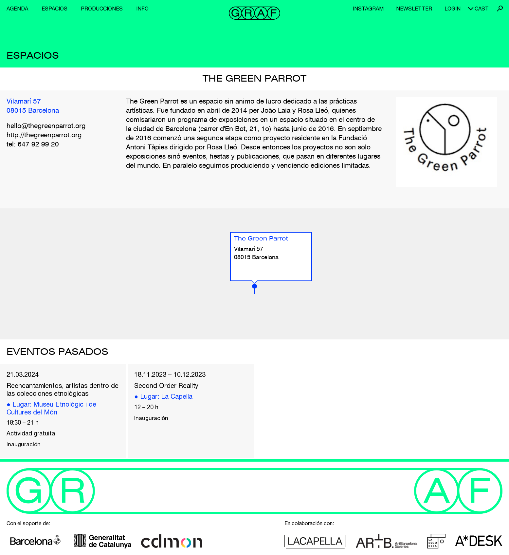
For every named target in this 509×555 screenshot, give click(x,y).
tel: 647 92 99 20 (33, 144)
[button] (254, 289)
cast (482, 8)
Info (142, 8)
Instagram (368, 8)
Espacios (54, 8)
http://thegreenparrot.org (44, 135)
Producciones (102, 8)
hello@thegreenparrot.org (46, 126)
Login (453, 8)
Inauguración (24, 446)
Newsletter (414, 8)
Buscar (500, 8)
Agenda (17, 8)
